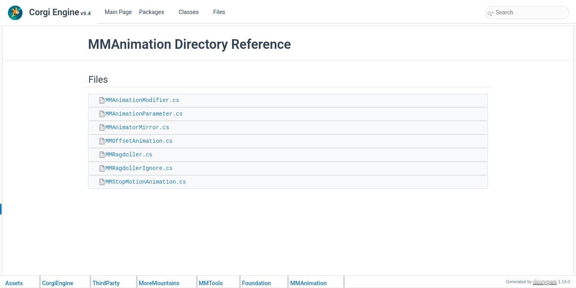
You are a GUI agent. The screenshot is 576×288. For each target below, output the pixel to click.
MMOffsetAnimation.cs (157, 141)
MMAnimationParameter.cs (162, 114)
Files (222, 12)
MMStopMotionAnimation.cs (164, 182)
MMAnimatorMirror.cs (156, 127)
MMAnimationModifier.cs (161, 100)
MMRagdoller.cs (147, 155)
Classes (191, 12)
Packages (154, 12)
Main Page (118, 12)
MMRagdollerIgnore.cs (157, 168)
